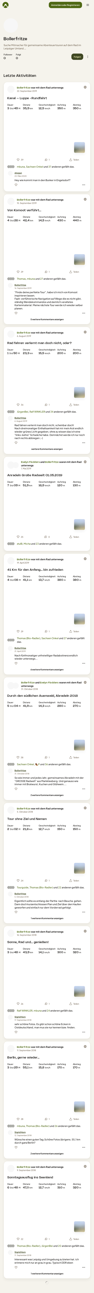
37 (49, 166)
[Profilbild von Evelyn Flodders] (11, 465)
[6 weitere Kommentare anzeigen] (47, 669)
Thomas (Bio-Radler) (28, 638)
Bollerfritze (15, 39)
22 (59, 887)
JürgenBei (22, 411)
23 (37, 543)
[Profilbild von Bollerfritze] (11, 25)
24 (48, 1010)
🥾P (37, 764)
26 (56, 1126)
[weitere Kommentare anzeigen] (47, 449)
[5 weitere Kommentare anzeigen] (47, 319)
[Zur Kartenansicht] (79, 147)
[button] (65, 5)
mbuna (21, 166)
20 (59, 1245)
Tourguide (22, 887)
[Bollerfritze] (20, 285)
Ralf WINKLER (37, 411)
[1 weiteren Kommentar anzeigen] (47, 918)
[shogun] (18, 172)
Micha (27, 543)
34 (51, 411)
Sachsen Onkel (34, 166)
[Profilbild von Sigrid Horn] (10, 1017)
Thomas (21, 278)
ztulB (19, 543)
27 (41, 278)
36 (46, 764)
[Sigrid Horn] (20, 1016)
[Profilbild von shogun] (10, 173)
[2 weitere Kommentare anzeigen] (47, 795)
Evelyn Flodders (30, 462)
